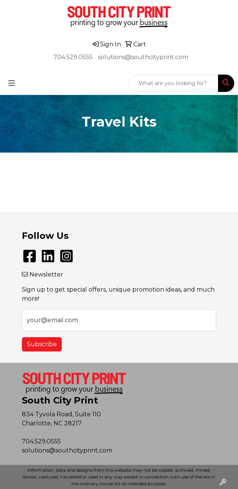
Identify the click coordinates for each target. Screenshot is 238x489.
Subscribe (42, 344)
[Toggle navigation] (12, 83)
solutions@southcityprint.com (143, 57)
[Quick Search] (173, 83)
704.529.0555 (73, 57)
